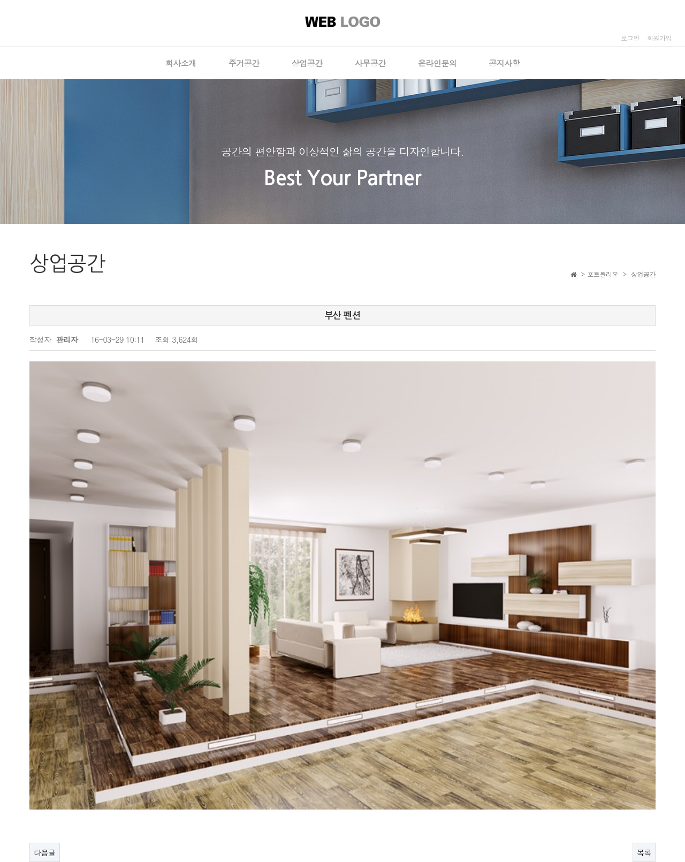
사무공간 (370, 63)
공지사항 (504, 63)
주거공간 (244, 63)
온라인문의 (437, 63)
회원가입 (659, 37)
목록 (644, 714)
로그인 (630, 37)
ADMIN (641, 829)
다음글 (45, 714)
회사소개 (180, 63)
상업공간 (307, 63)
